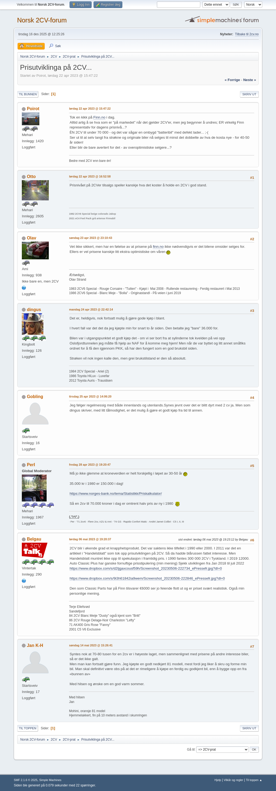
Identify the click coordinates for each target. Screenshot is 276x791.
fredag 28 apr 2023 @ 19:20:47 (90, 464)
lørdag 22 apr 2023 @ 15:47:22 (90, 108)
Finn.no (99, 117)
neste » (249, 80)
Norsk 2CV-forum (42, 20)
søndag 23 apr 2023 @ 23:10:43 (90, 237)
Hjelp (218, 780)
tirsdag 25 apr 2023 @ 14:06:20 (90, 396)
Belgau (34, 539)
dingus (34, 309)
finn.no (158, 247)
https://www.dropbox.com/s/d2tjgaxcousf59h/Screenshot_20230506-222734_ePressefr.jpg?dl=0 (146, 568)
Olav (31, 238)
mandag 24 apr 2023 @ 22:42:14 (91, 309)
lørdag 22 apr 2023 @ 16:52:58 (90, 176)
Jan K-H (35, 645)
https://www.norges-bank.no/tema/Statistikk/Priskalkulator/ (116, 494)
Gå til (191, 749)
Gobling (35, 396)
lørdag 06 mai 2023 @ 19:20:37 (90, 539)
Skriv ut (249, 94)
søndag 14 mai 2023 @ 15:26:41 (91, 645)
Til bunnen (28, 94)
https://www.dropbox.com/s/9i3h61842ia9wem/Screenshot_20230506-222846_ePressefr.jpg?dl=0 (147, 578)
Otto (31, 176)
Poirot (33, 108)
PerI (31, 464)
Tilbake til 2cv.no (247, 34)
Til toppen (27, 728)
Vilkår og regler (233, 780)
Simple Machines (50, 780)
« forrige (232, 80)
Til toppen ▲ (254, 780)
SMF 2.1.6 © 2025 (25, 780)
